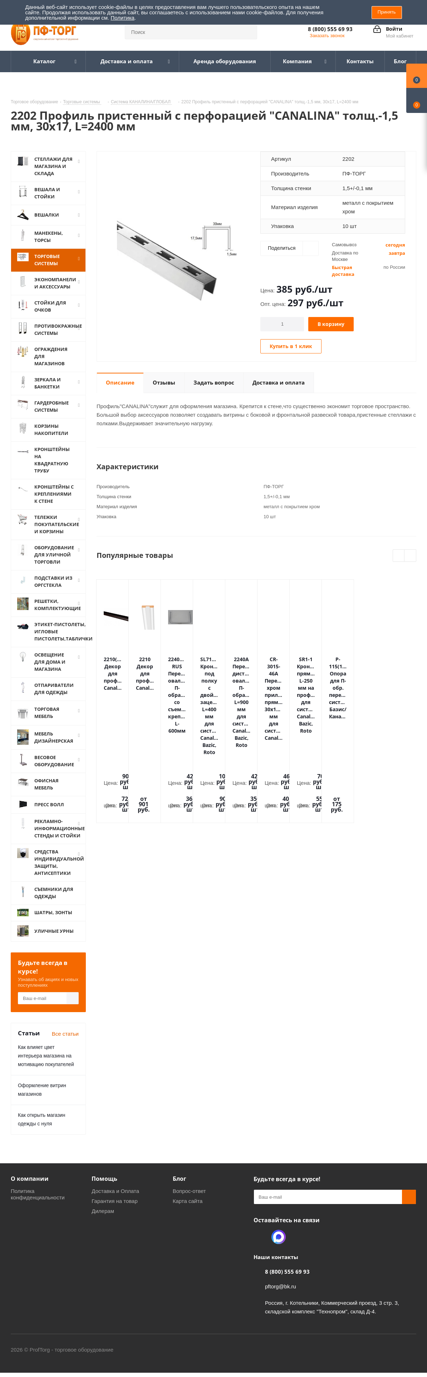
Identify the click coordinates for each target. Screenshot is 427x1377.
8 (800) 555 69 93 (330, 29)
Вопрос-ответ (189, 1191)
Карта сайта (188, 1201)
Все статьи (65, 1034)
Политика (122, 18)
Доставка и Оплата (115, 1191)
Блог (179, 1179)
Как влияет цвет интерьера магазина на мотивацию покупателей (46, 1055)
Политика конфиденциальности (38, 1194)
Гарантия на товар (114, 1201)
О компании (30, 1179)
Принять (387, 12)
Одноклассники (261, 1237)
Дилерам (103, 1211)
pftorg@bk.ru (280, 1286)
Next (410, 556)
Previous (399, 556)
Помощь (104, 1179)
